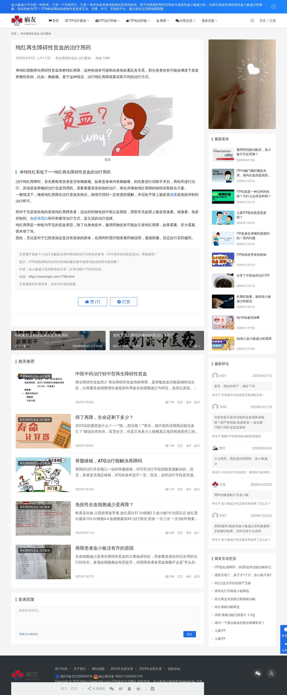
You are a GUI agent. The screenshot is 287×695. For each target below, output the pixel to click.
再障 (162, 20)
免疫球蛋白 (39, 218)
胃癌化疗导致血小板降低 (232, 591)
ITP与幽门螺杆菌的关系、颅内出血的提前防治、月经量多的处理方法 (254, 175)
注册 (273, 20)
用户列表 (61, 669)
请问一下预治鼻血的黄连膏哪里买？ (240, 623)
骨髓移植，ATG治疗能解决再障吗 (108, 461)
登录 (262, 20)
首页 (55, 20)
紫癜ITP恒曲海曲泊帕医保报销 (241, 436)
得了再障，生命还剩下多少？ (104, 417)
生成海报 (96, 689)
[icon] (257, 673)
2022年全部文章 (122, 669)
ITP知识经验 (137, 20)
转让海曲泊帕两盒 (227, 607)
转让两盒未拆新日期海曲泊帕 (235, 599)
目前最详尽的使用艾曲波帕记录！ (243, 395)
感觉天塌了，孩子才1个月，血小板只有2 (243, 575)
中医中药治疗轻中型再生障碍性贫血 (111, 373)
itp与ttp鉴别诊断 (248, 317)
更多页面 (209, 20)
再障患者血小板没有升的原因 (104, 548)
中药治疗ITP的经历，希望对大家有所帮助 (248, 472)
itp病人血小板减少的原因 (254, 338)
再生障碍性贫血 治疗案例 (73, 58)
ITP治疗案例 (76, 20)
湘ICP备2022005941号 (76, 676)
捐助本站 (174, 669)
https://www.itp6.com (95, 681)
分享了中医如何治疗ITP (253, 275)
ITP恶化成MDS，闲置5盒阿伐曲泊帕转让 (243, 567)
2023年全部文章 (150, 669)
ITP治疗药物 (106, 20)
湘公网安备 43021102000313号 (120, 676)
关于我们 (80, 669)
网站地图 (98, 669)
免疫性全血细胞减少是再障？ (104, 504)
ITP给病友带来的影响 (251, 254)
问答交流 (184, 20)
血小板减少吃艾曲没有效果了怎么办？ (246, 503)
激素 (173, 194)
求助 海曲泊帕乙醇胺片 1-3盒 (235, 615)
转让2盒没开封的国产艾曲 (233, 583)
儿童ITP (220, 630)
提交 (189, 634)
